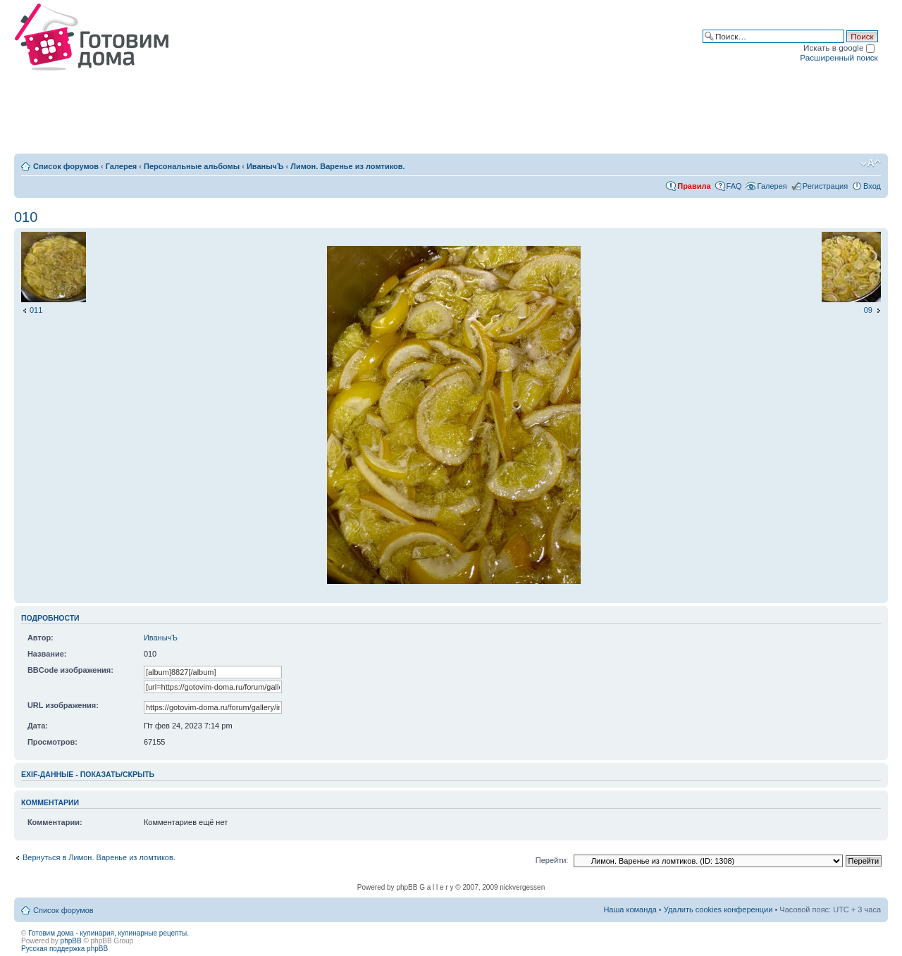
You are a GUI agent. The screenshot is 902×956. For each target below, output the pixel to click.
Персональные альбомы (192, 166)
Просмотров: (52, 742)
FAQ (734, 186)
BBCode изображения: (70, 670)
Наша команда (629, 909)
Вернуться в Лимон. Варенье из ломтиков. (99, 857)
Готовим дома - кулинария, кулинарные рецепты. (108, 933)
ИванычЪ (265, 166)
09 (868, 310)
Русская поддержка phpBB (64, 948)
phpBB (71, 941)
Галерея (121, 166)
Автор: (40, 637)
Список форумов (66, 166)
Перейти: (552, 860)
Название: (47, 654)
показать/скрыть (117, 774)
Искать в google (839, 47)
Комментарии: (54, 822)
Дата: (37, 725)
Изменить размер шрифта (870, 163)
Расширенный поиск (838, 57)
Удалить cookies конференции (718, 909)
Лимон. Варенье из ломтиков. (347, 166)
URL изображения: (63, 705)
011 (36, 310)
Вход (872, 186)
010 (25, 217)
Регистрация (825, 186)
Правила (693, 186)
